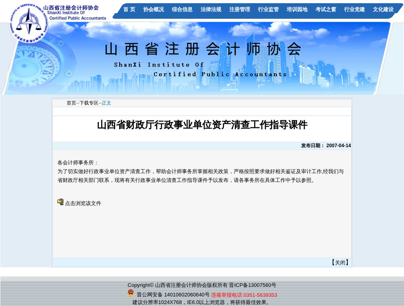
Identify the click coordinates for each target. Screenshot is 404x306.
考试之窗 (325, 9)
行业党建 (354, 9)
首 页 (129, 9)
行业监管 (268, 9)
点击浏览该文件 (83, 203)
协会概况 (153, 9)
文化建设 (383, 9)
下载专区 (89, 103)
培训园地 (297, 9)
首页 (71, 103)
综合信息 (182, 9)
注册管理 (239, 9)
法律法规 (211, 9)
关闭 (340, 263)
